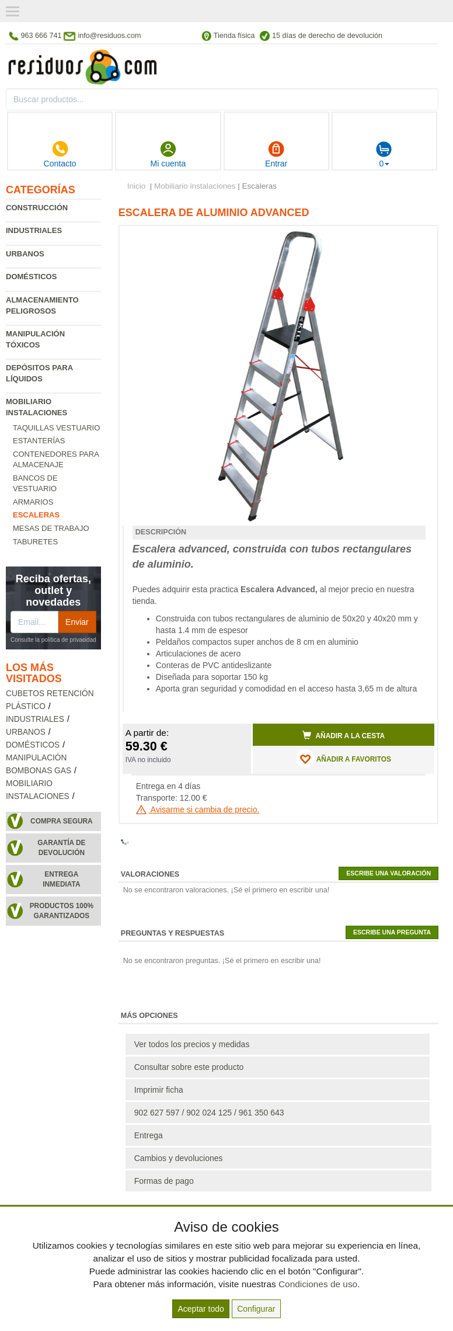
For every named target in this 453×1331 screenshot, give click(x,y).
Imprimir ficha (158, 1089)
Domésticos (31, 276)
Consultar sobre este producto (189, 1067)
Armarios (33, 502)
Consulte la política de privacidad (53, 640)
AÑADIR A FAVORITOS (343, 758)
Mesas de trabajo (51, 528)
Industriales (34, 230)
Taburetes (35, 541)
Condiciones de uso (317, 1284)
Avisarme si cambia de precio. (198, 809)
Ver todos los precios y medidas (192, 1044)
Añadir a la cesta (343, 735)
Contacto (60, 154)
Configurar (256, 1308)
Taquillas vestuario (56, 427)
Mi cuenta (168, 154)
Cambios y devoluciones (178, 1158)
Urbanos (25, 253)
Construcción (37, 207)
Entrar (276, 154)
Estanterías (39, 440)
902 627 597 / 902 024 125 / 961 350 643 (209, 1112)
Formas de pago (164, 1181)
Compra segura (61, 821)
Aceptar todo (200, 1308)
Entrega (148, 1135)
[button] (415, 239)
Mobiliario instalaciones (195, 186)
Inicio (136, 186)
